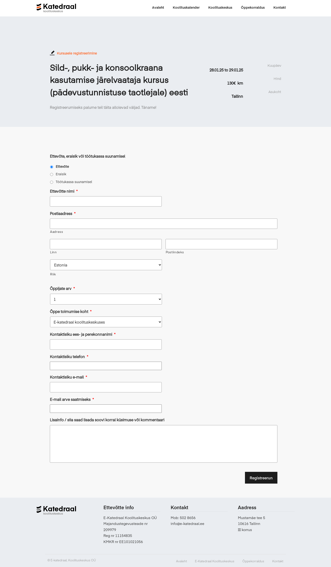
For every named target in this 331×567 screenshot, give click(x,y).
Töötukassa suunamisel (74, 181)
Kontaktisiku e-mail (68, 377)
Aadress (56, 232)
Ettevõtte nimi (64, 191)
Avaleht (181, 561)
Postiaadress (62, 213)
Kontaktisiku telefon (69, 356)
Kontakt (277, 561)
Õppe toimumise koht (70, 311)
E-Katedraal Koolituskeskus (214, 561)
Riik (53, 274)
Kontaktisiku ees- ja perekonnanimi (82, 334)
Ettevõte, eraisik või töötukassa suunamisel (87, 156)
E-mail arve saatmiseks (72, 399)
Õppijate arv (62, 288)
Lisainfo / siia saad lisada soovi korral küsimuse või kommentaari (107, 419)
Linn (53, 252)
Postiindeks (175, 252)
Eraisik (61, 174)
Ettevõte (62, 166)
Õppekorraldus (253, 561)
